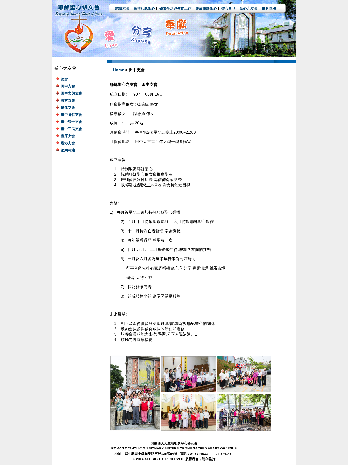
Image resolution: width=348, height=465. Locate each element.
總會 (64, 79)
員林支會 (68, 100)
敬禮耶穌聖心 (144, 8)
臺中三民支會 (71, 129)
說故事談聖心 (206, 8)
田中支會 (68, 86)
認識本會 (122, 8)
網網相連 (68, 150)
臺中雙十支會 (71, 122)
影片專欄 (269, 8)
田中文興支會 (71, 93)
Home (118, 70)
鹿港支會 (68, 143)
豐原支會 (68, 136)
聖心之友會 (248, 8)
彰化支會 (68, 107)
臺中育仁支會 (71, 115)
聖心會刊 (228, 8)
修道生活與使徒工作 (175, 8)
